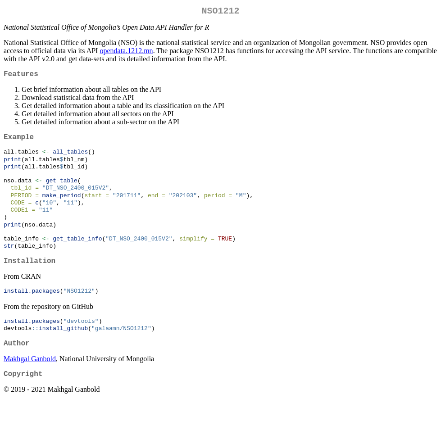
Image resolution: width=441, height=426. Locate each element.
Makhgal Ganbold (30, 382)
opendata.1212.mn (126, 52)
